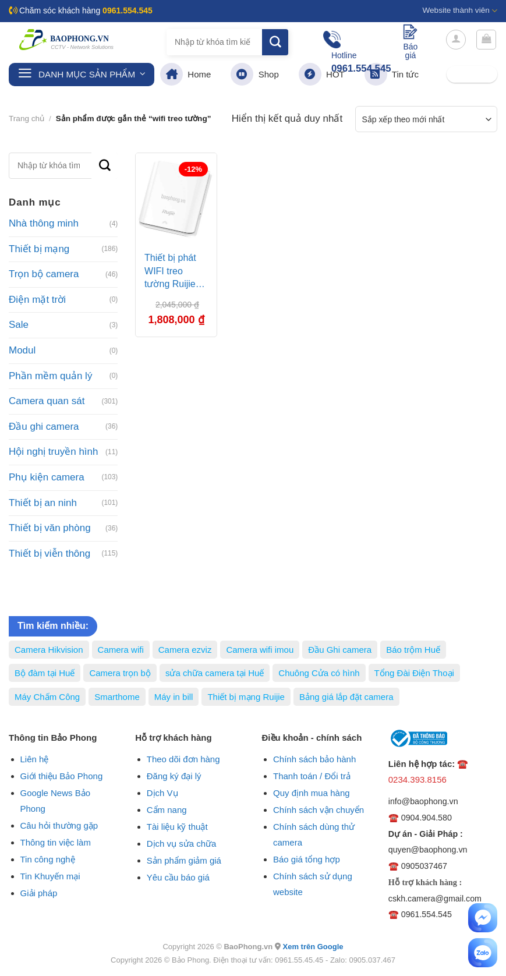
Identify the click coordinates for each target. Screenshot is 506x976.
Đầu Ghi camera (339, 650)
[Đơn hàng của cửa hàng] (426, 119)
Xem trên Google (312, 946)
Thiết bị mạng (39, 248)
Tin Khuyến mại (50, 876)
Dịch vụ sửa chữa (182, 843)
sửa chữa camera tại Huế (214, 673)
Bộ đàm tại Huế (45, 673)
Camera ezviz (185, 650)
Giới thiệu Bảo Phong (61, 776)
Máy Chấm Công (47, 697)
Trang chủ (26, 118)
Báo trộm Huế (413, 650)
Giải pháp (39, 893)
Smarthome (117, 697)
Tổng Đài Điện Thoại (414, 673)
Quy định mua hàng (311, 793)
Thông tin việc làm (55, 842)
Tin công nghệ (47, 859)
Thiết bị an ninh (43, 502)
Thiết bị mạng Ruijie (246, 697)
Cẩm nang (167, 810)
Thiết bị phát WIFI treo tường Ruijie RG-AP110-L (171, 272)
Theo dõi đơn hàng (183, 759)
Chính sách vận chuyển (318, 810)
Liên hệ (34, 759)
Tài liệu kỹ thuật (177, 827)
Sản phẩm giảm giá (184, 860)
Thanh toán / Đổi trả (312, 776)
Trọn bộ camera (44, 274)
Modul (22, 350)
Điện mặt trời (37, 299)
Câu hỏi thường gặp (59, 825)
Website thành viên (459, 10)
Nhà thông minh (44, 223)
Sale (19, 324)
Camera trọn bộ (120, 673)
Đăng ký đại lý (174, 776)
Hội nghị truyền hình (53, 451)
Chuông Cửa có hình (318, 673)
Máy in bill (173, 697)
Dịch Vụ (162, 793)
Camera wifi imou (259, 650)
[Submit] (275, 42)
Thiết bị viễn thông (49, 553)
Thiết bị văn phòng (50, 527)
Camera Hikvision (49, 650)
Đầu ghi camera (44, 426)
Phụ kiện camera (46, 477)
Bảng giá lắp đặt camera (346, 697)
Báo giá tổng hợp (306, 859)
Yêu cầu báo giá (178, 877)
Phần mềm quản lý (50, 375)
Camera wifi (121, 650)
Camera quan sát (46, 400)
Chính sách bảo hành (314, 759)
